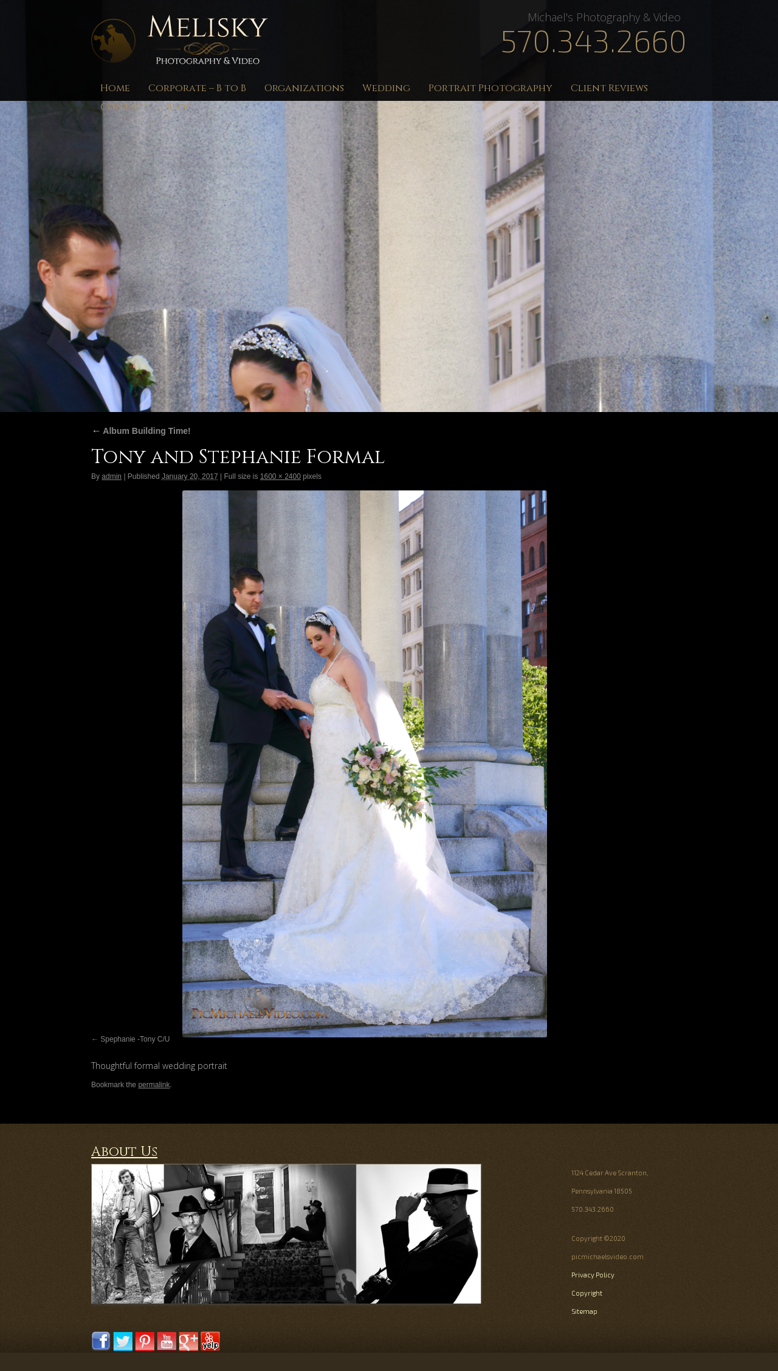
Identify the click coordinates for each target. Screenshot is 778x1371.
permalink (154, 1085)
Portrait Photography (491, 88)
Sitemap (584, 1311)
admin (112, 476)
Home (115, 88)
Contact (124, 107)
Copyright (586, 1293)
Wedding (386, 88)
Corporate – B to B (197, 88)
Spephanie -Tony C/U (135, 1039)
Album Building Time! (141, 431)
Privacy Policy (592, 1275)
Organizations (304, 88)
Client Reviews (609, 88)
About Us (124, 1152)
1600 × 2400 (280, 476)
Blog (180, 107)
